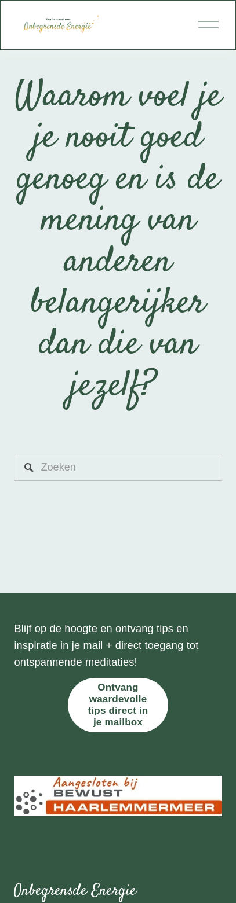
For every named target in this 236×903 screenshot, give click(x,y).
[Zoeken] (118, 467)
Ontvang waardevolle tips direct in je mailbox (118, 705)
